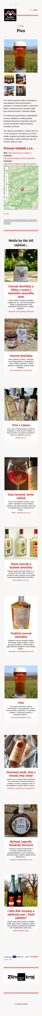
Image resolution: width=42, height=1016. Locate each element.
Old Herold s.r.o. (21, 580)
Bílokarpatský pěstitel (21, 370)
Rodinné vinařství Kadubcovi (21, 788)
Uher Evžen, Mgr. (21, 931)
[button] (22, 189)
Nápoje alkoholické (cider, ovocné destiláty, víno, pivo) (20, 220)
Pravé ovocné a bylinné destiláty (21, 565)
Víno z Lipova (21, 425)
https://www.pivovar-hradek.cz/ (19, 153)
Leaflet (21, 209)
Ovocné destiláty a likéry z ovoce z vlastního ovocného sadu (21, 292)
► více (6, 214)
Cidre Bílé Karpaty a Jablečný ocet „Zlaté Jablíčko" (21, 914)
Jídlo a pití (7, 223)
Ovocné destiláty (21, 356)
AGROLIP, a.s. (21, 438)
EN (15, 4)
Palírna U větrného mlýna (21, 651)
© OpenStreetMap (28, 209)
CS (6, 4)
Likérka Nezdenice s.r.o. (21, 860)
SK (11, 4)
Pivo (21, 703)
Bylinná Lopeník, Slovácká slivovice (21, 843)
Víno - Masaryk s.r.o (20, 513)
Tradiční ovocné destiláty (21, 635)
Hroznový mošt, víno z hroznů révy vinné (21, 774)
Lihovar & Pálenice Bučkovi (21, 311)
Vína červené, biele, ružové (21, 496)
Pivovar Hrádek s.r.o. (18, 148)
